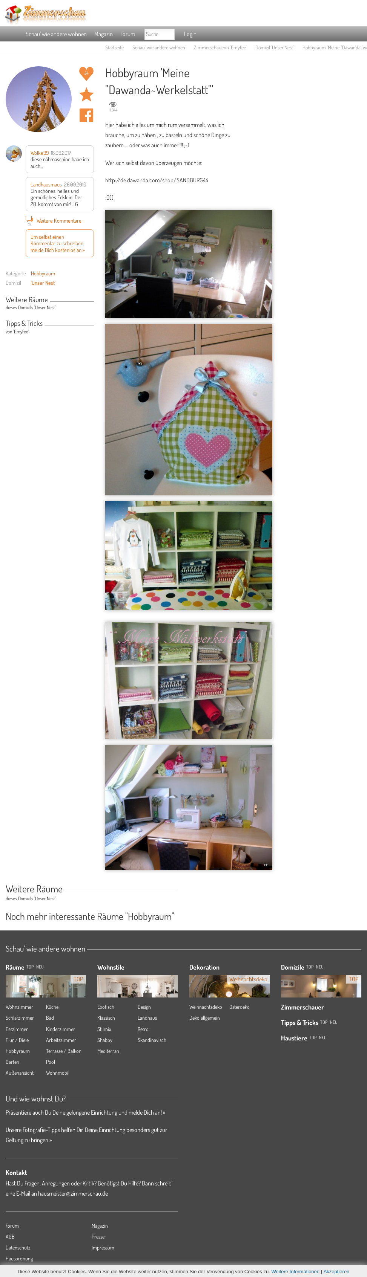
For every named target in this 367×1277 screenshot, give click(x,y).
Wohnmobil (57, 1072)
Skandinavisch (152, 1040)
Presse (98, 1236)
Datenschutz (18, 1247)
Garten (12, 1062)
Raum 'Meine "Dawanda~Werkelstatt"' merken (86, 94)
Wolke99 (40, 152)
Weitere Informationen (295, 1271)
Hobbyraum (43, 273)
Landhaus (147, 1017)
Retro (143, 1029)
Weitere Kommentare (53, 220)
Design (144, 1007)
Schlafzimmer (20, 1017)
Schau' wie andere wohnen (56, 34)
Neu (320, 967)
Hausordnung (19, 1258)
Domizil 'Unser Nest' (274, 47)
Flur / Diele (17, 1040)
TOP (30, 967)
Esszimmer (17, 1029)
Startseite (114, 47)
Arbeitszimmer (61, 1040)
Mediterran (108, 1051)
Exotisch (105, 1007)
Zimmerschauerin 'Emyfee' (220, 47)
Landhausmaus (46, 184)
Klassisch (106, 1017)
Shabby (104, 1040)
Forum (127, 34)
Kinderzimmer (60, 1029)
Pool (50, 1062)
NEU (40, 967)
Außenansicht (20, 1072)
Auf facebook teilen (86, 115)
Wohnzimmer (19, 1007)
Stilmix (104, 1029)
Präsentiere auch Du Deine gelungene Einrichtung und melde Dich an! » (85, 1112)
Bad (50, 1017)
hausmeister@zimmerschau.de (73, 1193)
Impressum (103, 1247)
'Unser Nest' (43, 282)
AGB (10, 1236)
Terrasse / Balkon (63, 1051)
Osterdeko (239, 1007)
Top (309, 967)
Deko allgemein (204, 1017)
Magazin (103, 34)
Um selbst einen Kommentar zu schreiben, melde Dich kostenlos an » (58, 243)
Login (190, 34)
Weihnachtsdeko (205, 1007)
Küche (52, 1007)
